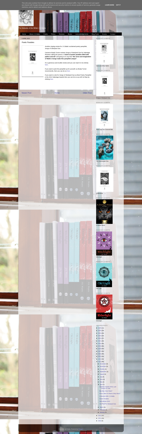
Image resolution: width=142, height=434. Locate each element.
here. (52, 79)
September (103, 371)
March (102, 407)
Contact (112, 34)
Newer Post (26, 93)
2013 (100, 361)
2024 (100, 333)
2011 (100, 418)
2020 (100, 343)
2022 (100, 338)
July (101, 377)
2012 (100, 415)
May (101, 382)
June (101, 379)
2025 (100, 330)
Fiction (53, 34)
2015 (100, 356)
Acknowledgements (81, 34)
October (102, 369)
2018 (100, 348)
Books (70, 34)
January (102, 412)
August (102, 374)
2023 (100, 335)
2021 (100, 341)
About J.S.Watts (34, 34)
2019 (100, 346)
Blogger (80, 429)
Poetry (45, 34)
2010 (100, 421)
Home (24, 34)
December (103, 364)
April (101, 384)
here (46, 65)
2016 (100, 354)
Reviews (61, 34)
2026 (100, 328)
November (103, 366)
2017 (100, 351)
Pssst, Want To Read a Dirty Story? (109, 393)
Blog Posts (95, 34)
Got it (118, 5)
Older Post (87, 93)
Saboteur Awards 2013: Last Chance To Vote (107, 387)
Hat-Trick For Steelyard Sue (107, 404)
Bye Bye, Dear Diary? (105, 391)
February (103, 410)
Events (104, 34)
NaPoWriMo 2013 (104, 401)
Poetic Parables (104, 398)
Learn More (109, 5)
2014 (100, 359)
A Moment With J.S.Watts (107, 396)
